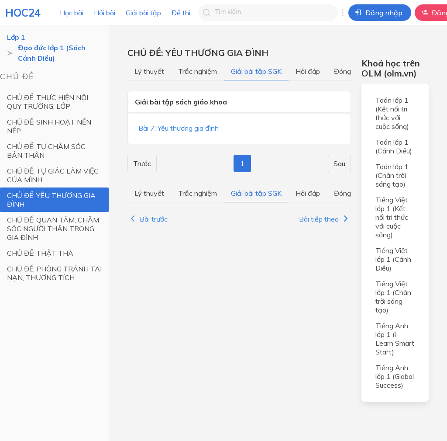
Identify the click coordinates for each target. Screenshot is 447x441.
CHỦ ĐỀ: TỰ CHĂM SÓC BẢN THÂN (46, 151)
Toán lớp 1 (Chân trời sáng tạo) (392, 175)
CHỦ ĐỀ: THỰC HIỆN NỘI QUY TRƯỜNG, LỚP (47, 102)
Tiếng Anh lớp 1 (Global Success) (394, 376)
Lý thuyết (149, 71)
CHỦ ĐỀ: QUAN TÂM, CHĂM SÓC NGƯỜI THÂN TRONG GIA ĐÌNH (53, 228)
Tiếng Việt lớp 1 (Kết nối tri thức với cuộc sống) (391, 217)
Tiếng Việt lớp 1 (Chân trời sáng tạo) (393, 296)
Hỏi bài (104, 12)
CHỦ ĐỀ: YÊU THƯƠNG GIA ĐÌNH (51, 199)
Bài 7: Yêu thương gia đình (178, 128)
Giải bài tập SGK (256, 71)
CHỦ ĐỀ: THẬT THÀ (40, 253)
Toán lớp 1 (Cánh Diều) (393, 146)
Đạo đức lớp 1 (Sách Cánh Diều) (52, 53)
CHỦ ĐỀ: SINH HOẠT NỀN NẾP (49, 126)
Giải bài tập (143, 12)
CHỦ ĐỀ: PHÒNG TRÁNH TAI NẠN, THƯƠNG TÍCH (54, 273)
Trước (142, 163)
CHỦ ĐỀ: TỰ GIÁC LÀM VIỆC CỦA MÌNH (53, 175)
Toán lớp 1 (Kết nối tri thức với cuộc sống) (392, 113)
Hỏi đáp (308, 71)
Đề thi (181, 12)
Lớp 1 (16, 37)
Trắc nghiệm (197, 71)
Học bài (71, 12)
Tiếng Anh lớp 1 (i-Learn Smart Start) (394, 338)
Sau (339, 163)
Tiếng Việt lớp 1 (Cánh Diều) (393, 259)
